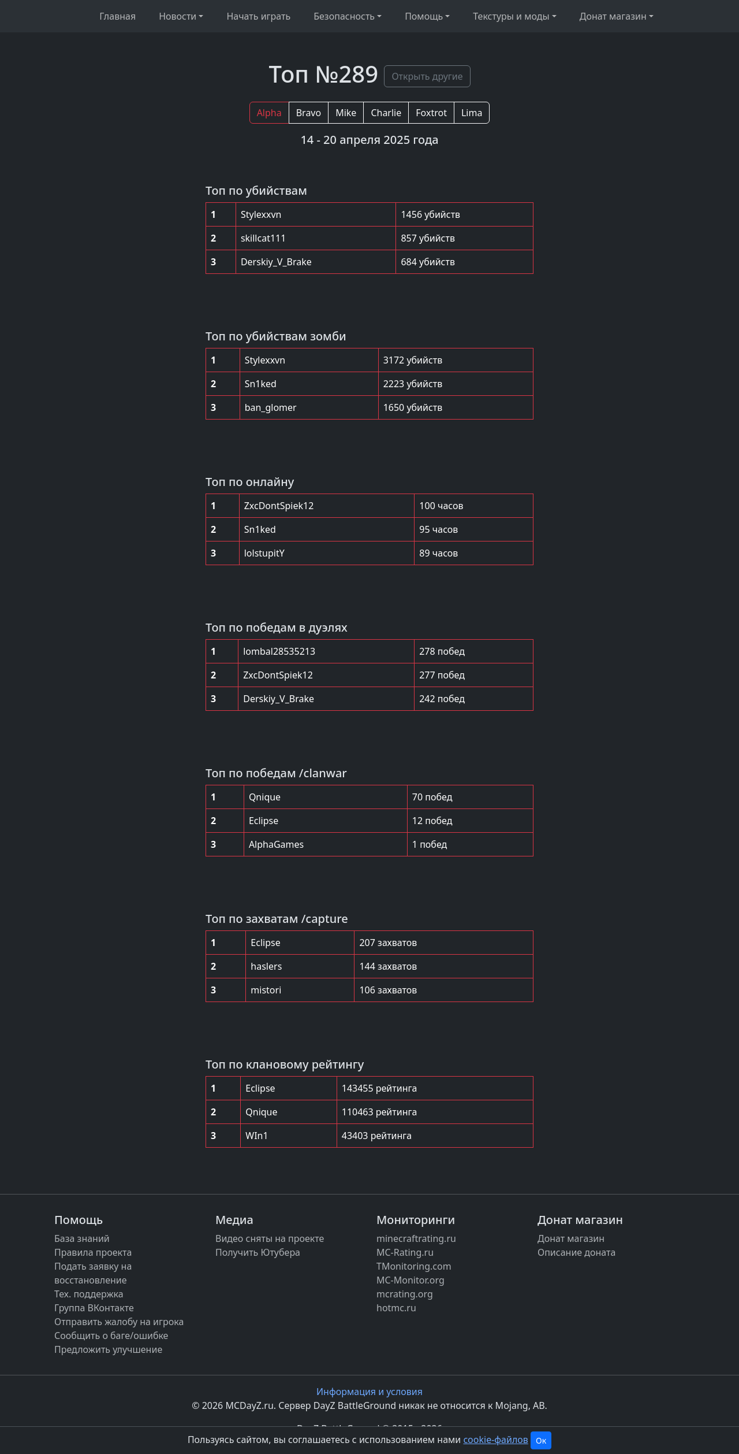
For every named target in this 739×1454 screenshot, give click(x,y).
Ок (541, 1440)
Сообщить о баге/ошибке (111, 1335)
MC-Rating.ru (405, 1252)
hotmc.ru (396, 1307)
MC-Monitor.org (410, 1280)
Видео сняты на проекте (269, 1238)
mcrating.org (404, 1294)
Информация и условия (369, 1391)
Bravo (308, 112)
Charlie (386, 112)
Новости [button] (177, 16)
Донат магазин (571, 1238)
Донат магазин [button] (613, 16)
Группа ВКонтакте (94, 1307)
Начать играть (258, 16)
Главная (117, 16)
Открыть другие (426, 76)
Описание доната (576, 1252)
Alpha (269, 112)
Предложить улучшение (108, 1349)
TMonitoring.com (413, 1266)
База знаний (82, 1238)
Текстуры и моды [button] (511, 16)
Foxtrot (431, 112)
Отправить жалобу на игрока (119, 1321)
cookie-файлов (495, 1439)
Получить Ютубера (257, 1252)
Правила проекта (93, 1252)
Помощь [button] (424, 16)
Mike (345, 112)
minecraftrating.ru (416, 1238)
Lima (471, 112)
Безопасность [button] (344, 16)
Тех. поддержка (89, 1294)
